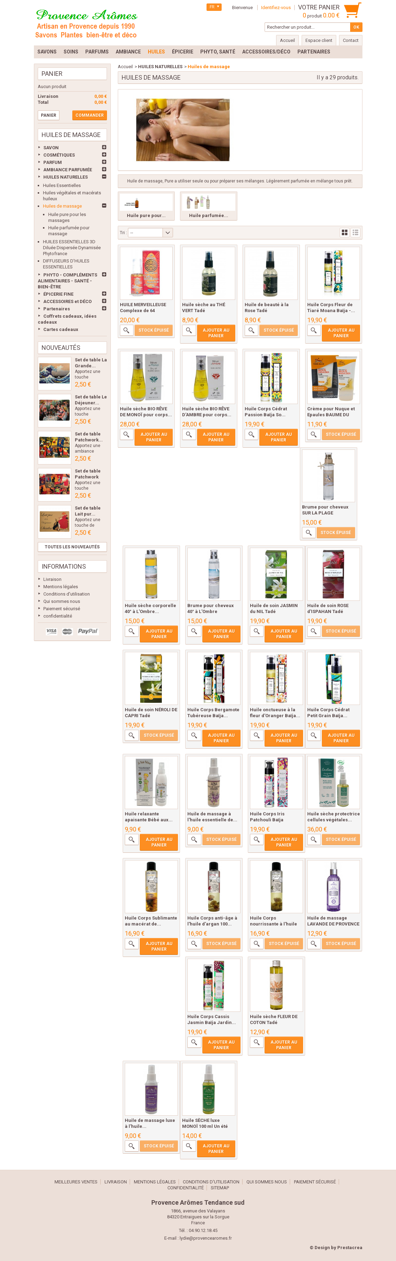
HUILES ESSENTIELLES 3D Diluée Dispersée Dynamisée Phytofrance (72, 247)
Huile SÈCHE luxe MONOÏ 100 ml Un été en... (205, 1126)
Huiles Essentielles (62, 185)
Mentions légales (60, 586)
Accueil (125, 66)
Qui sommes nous (61, 601)
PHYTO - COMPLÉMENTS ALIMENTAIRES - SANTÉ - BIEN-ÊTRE (67, 280)
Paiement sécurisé (61, 608)
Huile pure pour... (146, 215)
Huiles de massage (62, 206)
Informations (64, 566)
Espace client (318, 40)
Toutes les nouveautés (72, 547)
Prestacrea (349, 1247)
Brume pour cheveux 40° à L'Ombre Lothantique (210, 611)
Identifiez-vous (276, 7)
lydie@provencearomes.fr (206, 1238)
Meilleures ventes (76, 1181)
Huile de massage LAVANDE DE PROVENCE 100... (333, 923)
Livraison (52, 579)
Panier (52, 73)
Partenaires (56, 308)
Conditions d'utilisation (66, 594)
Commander (89, 115)
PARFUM (52, 162)
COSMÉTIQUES (59, 155)
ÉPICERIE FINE (58, 294)
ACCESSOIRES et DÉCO (67, 301)
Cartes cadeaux (60, 329)
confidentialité (57, 616)
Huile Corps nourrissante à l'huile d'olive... (273, 923)
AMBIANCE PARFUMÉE (67, 169)
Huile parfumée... (208, 215)
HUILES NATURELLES (65, 177)
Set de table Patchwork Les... (88, 476)
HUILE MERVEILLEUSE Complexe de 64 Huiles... (143, 310)
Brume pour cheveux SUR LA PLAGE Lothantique (325, 512)
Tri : (123, 232)
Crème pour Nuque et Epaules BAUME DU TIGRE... (331, 414)
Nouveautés (61, 347)
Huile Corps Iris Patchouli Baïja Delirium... (267, 819)
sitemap (220, 1187)
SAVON (51, 147)
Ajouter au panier (216, 333)
